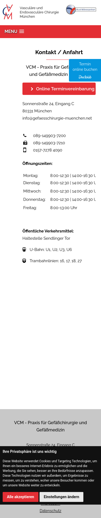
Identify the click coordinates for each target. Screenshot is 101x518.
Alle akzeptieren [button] (20, 497)
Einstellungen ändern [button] (61, 497)
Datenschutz (50, 511)
